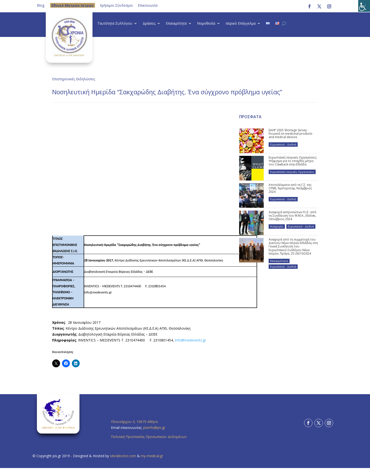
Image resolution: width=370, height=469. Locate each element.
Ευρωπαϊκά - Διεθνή (283, 144)
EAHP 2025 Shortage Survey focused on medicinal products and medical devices (290, 133)
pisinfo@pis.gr (154, 427)
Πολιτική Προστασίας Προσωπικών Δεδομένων (149, 436)
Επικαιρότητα (176, 24)
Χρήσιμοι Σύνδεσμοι (116, 5)
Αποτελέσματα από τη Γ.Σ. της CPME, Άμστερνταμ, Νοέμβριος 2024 (290, 188)
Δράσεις (149, 24)
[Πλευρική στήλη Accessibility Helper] (364, 6)
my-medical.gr (152, 455)
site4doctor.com (123, 455)
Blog (40, 5)
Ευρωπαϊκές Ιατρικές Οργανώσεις (292, 172)
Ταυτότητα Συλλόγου (114, 24)
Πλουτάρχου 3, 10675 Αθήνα (134, 421)
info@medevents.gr (190, 340)
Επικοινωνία (147, 5)
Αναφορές (276, 226)
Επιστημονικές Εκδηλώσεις (73, 79)
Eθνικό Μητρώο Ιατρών (72, 5)
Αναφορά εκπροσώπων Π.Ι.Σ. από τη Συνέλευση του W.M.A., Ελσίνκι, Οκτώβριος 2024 (292, 215)
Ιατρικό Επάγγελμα (241, 24)
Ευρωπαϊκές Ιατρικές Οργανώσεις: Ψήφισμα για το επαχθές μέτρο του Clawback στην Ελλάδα (293, 161)
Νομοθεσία (206, 24)
